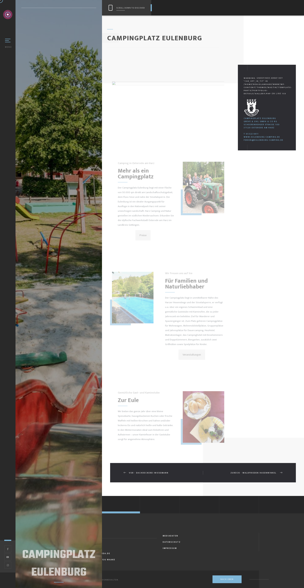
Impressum (170, 548)
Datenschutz (171, 542)
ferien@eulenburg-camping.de (263, 140)
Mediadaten (170, 535)
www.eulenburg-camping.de (262, 137)
